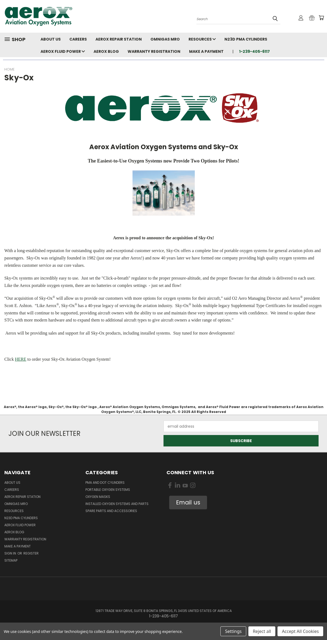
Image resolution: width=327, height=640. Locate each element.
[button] (188, 502)
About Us (51, 39)
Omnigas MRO (165, 39)
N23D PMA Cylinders (245, 39)
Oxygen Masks (97, 496)
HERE (20, 359)
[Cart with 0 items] (321, 17)
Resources (202, 39)
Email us (188, 502)
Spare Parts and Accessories (111, 511)
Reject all (262, 631)
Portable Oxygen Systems (107, 489)
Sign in (10, 553)
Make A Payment (206, 51)
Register (31, 553)
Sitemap (10, 560)
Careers (78, 39)
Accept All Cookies (300, 631)
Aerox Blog (106, 51)
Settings (233, 631)
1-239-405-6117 (254, 51)
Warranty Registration (154, 51)
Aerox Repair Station (118, 39)
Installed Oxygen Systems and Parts (117, 503)
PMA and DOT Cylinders (105, 482)
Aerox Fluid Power (63, 51)
